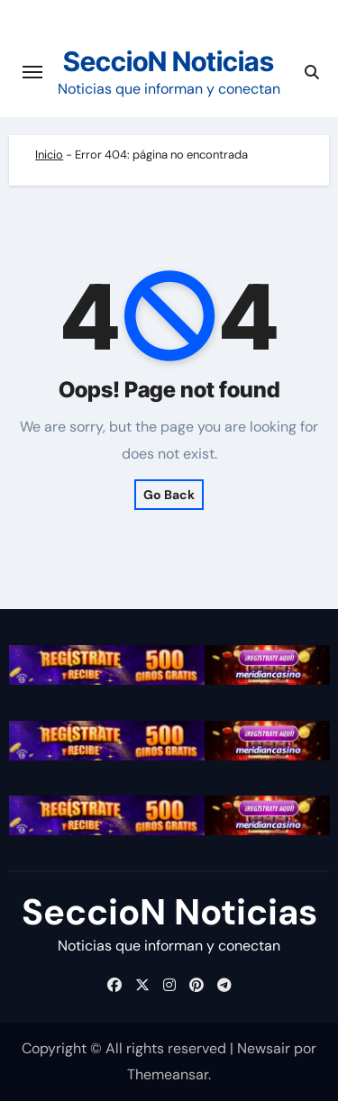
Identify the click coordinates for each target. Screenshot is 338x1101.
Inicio (49, 154)
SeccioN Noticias (168, 61)
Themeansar (167, 1074)
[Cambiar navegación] (32, 72)
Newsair (263, 1048)
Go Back (169, 495)
